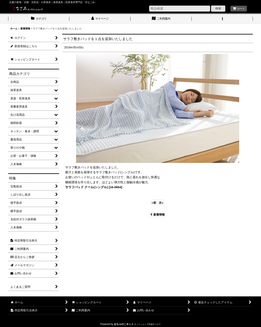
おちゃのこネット (124, 324)
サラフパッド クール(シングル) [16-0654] (93, 187)
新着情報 (157, 214)
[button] (222, 18)
